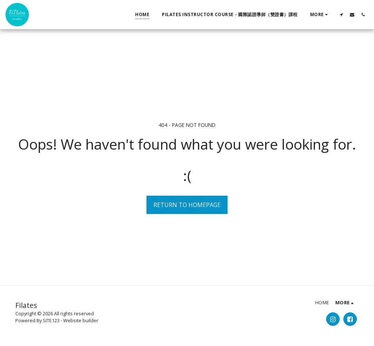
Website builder (80, 320)
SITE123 (51, 320)
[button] (341, 14)
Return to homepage (187, 205)
